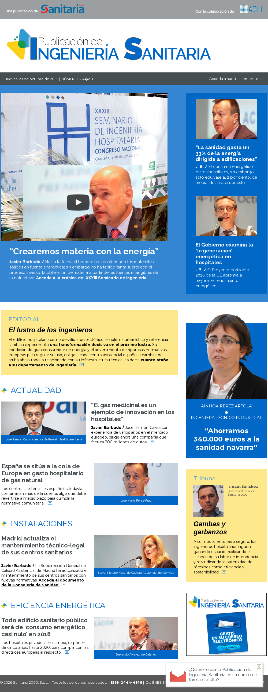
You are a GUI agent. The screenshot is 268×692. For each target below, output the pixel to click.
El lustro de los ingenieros (50, 330)
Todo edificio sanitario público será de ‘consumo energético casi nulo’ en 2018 (44, 627)
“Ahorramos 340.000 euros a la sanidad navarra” (226, 439)
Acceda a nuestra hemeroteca (236, 78)
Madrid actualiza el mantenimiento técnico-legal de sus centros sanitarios (43, 545)
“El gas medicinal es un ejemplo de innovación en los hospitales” (132, 412)
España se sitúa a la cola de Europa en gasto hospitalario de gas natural (42, 473)
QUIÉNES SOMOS (161, 682)
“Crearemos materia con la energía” (84, 251)
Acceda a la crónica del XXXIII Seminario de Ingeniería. (92, 277)
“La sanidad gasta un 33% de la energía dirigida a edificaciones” (226, 153)
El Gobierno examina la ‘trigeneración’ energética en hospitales (224, 253)
